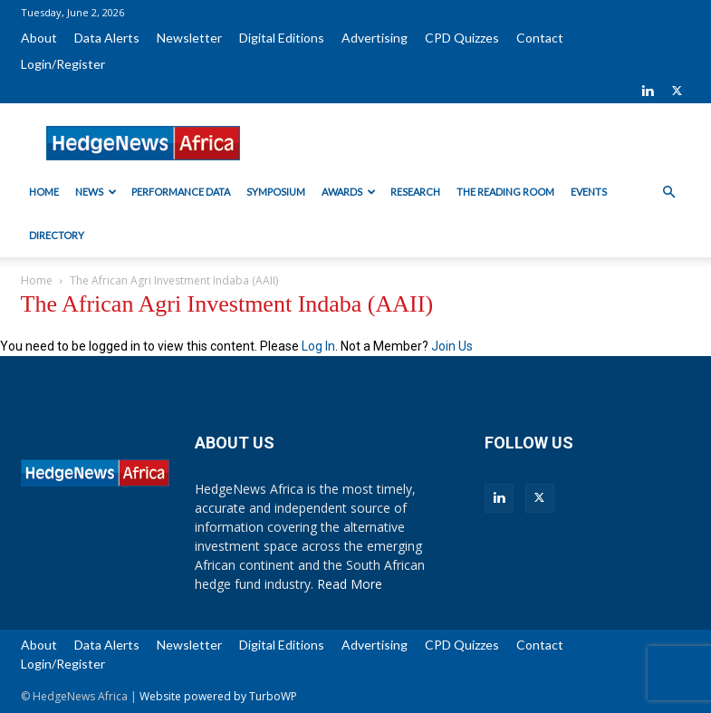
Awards (349, 192)
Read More (349, 584)
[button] (669, 192)
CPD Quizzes (462, 37)
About (39, 37)
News (96, 192)
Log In (318, 346)
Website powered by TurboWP (218, 696)
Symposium (275, 192)
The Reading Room (505, 192)
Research (415, 192)
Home (44, 192)
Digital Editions (281, 37)
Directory (56, 235)
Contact (539, 37)
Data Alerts (106, 37)
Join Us (452, 346)
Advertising (374, 37)
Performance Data (180, 192)
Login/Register (63, 64)
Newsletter (189, 37)
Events (589, 192)
